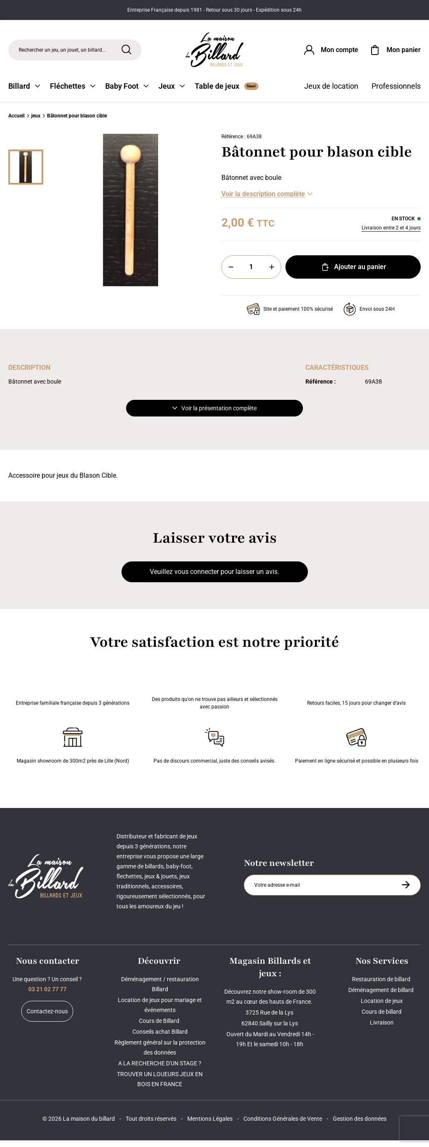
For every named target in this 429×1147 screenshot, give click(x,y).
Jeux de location (331, 92)
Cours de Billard (160, 1027)
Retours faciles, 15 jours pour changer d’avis (356, 693)
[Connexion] (330, 51)
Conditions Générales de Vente (282, 1125)
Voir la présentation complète (214, 414)
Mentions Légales (210, 1125)
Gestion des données (360, 1125)
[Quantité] (251, 273)
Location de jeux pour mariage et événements (160, 1011)
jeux (35, 122)
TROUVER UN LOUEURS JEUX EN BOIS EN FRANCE (160, 1085)
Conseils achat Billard (160, 1038)
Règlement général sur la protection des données (160, 1054)
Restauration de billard (382, 985)
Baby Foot (127, 92)
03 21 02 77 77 (47, 995)
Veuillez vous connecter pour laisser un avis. (214, 578)
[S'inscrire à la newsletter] (406, 891)
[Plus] (272, 273)
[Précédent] (25, 146)
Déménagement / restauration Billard (160, 990)
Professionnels (396, 92)
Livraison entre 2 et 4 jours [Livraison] (391, 234)
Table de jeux (226, 92)
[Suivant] (25, 287)
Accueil (16, 122)
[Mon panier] (394, 51)
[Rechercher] (126, 51)
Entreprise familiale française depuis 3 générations (72, 693)
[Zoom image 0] (130, 217)
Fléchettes (72, 92)
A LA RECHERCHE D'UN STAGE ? (159, 1070)
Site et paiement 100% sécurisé (290, 315)
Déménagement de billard (381, 996)
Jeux (172, 92)
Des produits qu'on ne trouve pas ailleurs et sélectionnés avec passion (215, 692)
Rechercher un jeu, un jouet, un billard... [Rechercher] (62, 52)
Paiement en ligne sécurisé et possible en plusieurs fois (356, 750)
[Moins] (231, 273)
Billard (24, 92)
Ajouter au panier (353, 274)
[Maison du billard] (214, 51)
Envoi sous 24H (369, 315)
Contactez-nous (47, 1018)
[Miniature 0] (25, 174)
